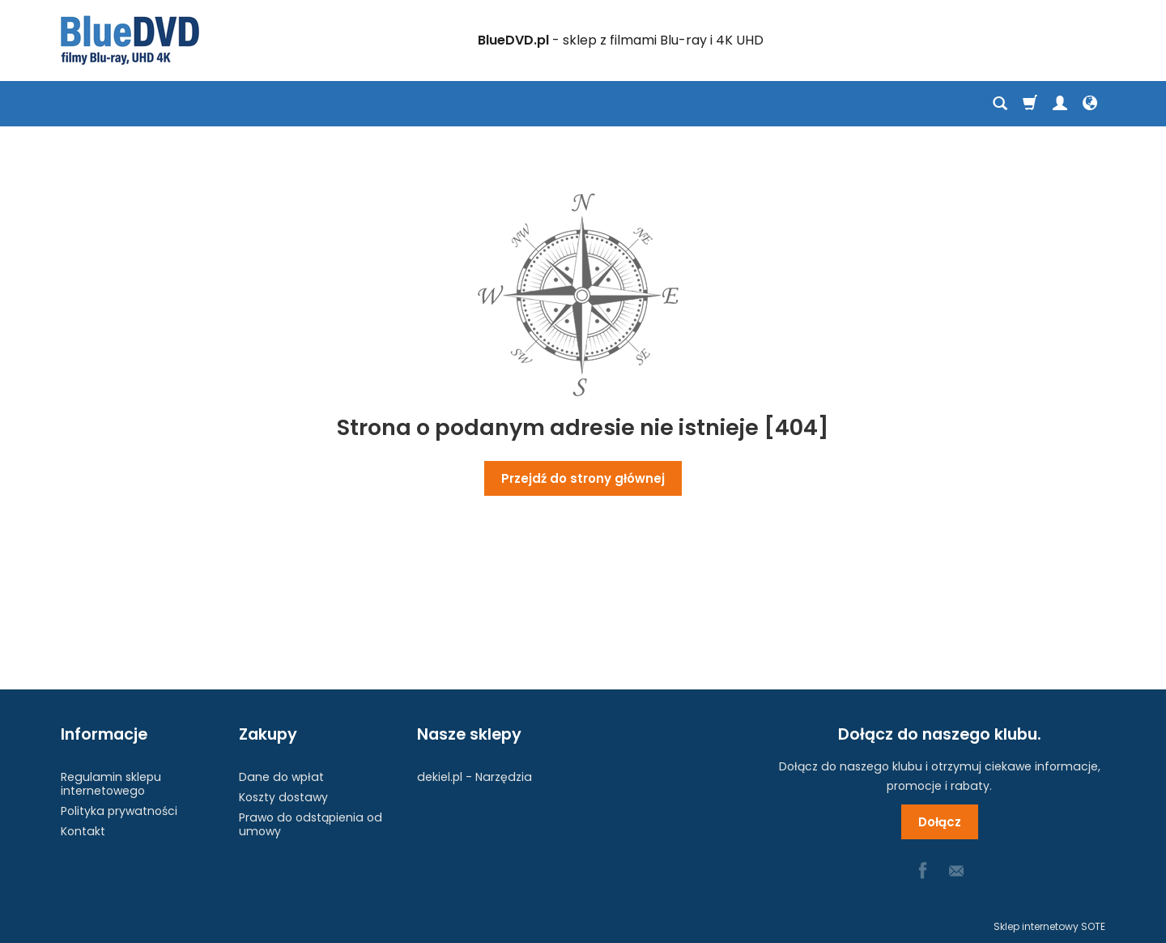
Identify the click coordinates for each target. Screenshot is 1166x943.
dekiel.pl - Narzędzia (474, 777)
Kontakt (83, 831)
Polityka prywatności (119, 811)
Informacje (104, 734)
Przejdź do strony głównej (583, 478)
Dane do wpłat (281, 777)
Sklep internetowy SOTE (1049, 926)
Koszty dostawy (283, 797)
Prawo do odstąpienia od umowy (310, 824)
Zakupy (268, 734)
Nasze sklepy (469, 734)
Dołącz (939, 821)
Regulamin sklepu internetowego (111, 784)
